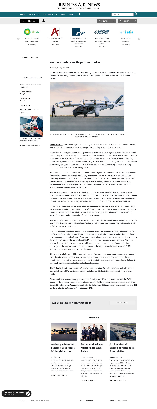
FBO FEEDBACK (50, 14)
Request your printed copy (30, 145)
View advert (31, 45)
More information (9, 394)
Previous (18, 39)
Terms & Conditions (86, 400)
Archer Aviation (26, 92)
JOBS (63, 14)
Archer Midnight (26, 105)
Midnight (81, 168)
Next (139, 39)
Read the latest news (29, 57)
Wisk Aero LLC (26, 98)
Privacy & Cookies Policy (118, 400)
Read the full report (59, 375)
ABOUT (72, 14)
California (24, 113)
